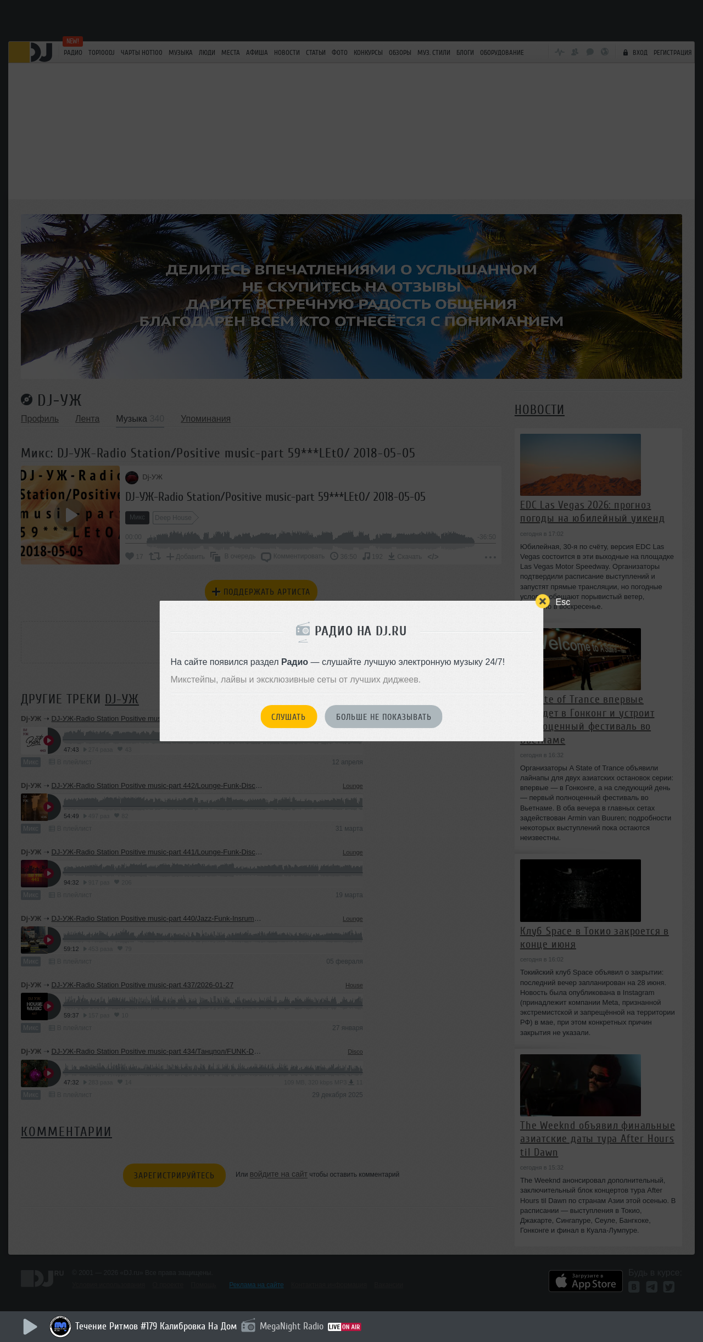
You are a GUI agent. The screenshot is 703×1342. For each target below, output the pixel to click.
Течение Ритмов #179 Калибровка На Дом (156, 1326)
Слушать (288, 717)
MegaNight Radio (291, 1326)
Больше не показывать (384, 717)
